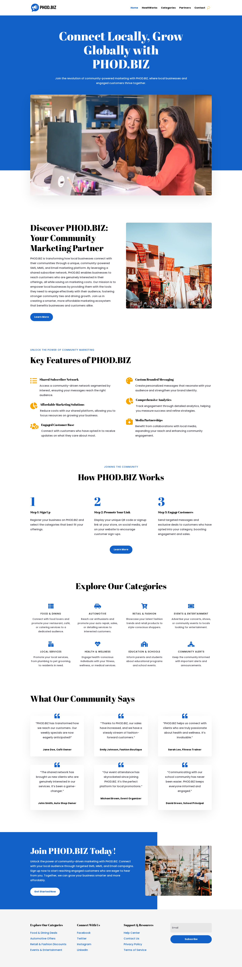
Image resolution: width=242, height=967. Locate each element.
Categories (168, 7)
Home (134, 7)
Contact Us (131, 938)
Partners (185, 7)
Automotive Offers (42, 938)
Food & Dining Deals (43, 933)
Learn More (41, 317)
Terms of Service (135, 950)
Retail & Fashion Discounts (48, 944)
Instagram (84, 944)
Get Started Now (45, 891)
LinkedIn (82, 950)
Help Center (132, 933)
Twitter (82, 938)
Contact (199, 7)
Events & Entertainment (46, 950)
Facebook (84, 933)
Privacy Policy (133, 944)
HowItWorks (149, 7)
